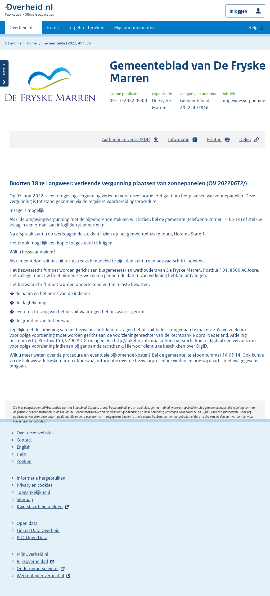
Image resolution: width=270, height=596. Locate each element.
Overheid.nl (21, 29)
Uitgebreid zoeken (86, 27)
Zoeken (24, 461)
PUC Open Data (32, 537)
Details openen (4, 73)
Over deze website (35, 433)
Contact (24, 440)
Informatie (183, 140)
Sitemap (25, 499)
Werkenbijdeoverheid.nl (40, 576)
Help (21, 454)
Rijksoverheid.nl (32, 561)
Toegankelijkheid (33, 492)
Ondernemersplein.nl (37, 568)
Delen (249, 140)
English (24, 447)
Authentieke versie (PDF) (130, 140)
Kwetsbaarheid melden (40, 506)
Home (53, 27)
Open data (27, 523)
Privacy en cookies (34, 485)
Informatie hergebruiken (41, 478)
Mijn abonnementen (134, 27)
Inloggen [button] (238, 11)
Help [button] (253, 27)
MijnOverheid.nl (32, 554)
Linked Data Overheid (38, 530)
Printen (218, 140)
